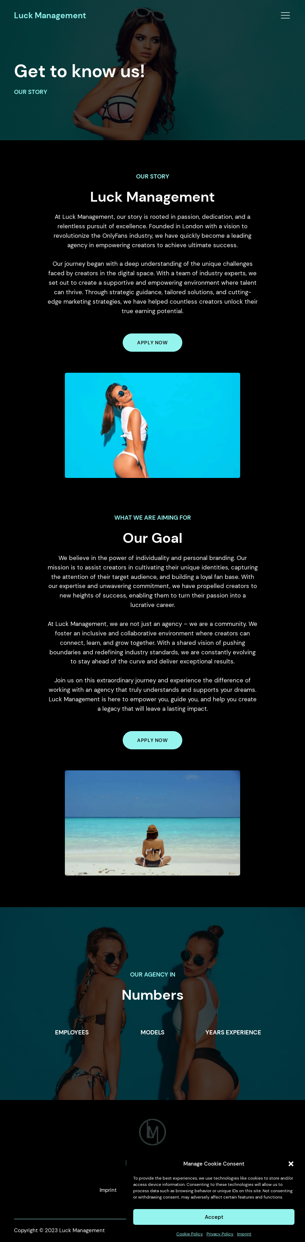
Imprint (108, 1190)
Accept (214, 1225)
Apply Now (152, 740)
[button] (290, 1172)
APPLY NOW (152, 342)
